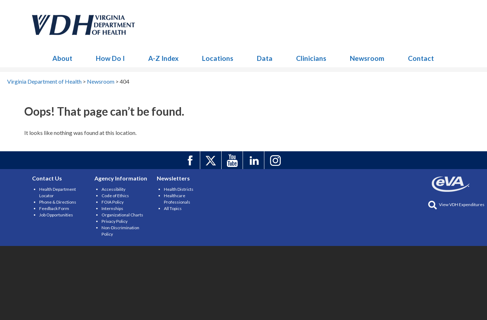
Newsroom (83, 25)
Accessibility (113, 189)
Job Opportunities (56, 214)
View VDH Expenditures (456, 204)
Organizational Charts (122, 214)
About (62, 58)
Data (265, 58)
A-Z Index (163, 58)
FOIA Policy (113, 202)
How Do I (110, 58)
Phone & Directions (57, 202)
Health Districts (178, 189)
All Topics (173, 208)
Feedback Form (54, 208)
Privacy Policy (115, 221)
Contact (421, 58)
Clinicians (311, 58)
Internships (112, 208)
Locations (217, 58)
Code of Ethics (115, 195)
